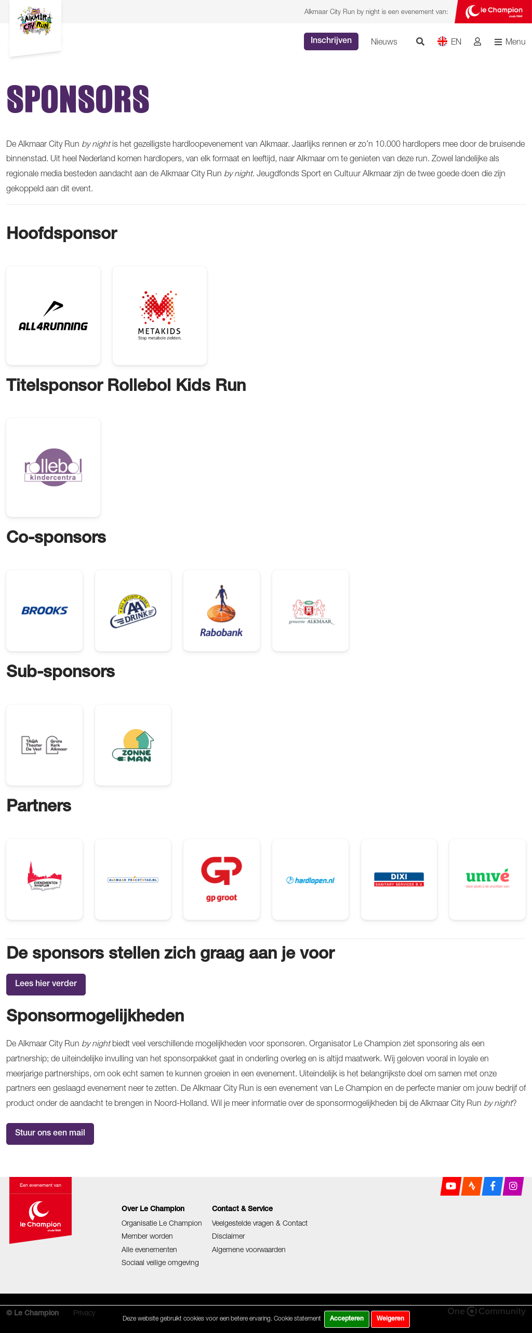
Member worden (147, 1235)
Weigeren (390, 1319)
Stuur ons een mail (50, 1134)
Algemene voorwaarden (249, 1249)
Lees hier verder (46, 984)
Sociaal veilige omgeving (160, 1262)
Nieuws (384, 41)
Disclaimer (228, 1235)
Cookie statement (297, 1318)
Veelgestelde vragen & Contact (260, 1222)
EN (449, 41)
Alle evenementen (149, 1249)
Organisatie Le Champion (162, 1222)
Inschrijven (331, 41)
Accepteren (347, 1319)
